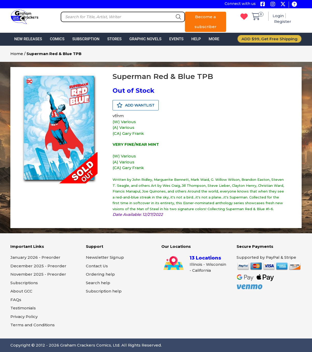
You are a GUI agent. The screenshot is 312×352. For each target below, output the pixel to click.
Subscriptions (24, 282)
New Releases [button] (28, 39)
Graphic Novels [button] (145, 39)
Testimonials (23, 307)
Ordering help (100, 274)
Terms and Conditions (32, 324)
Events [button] (176, 39)
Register (282, 21)
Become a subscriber (206, 21)
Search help (98, 282)
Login (278, 15)
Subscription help (104, 291)
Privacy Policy (24, 316)
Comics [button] (57, 39)
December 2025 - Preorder (38, 265)
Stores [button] (114, 39)
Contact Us (97, 265)
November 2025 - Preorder (38, 274)
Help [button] (196, 39)
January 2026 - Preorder (35, 257)
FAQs (15, 299)
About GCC (21, 291)
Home (16, 53)
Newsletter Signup (105, 257)
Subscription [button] (86, 39)
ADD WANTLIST (136, 105)
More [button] (214, 39)
